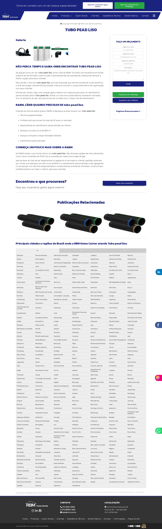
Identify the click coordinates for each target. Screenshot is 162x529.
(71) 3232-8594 (67, 507)
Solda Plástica (94, 519)
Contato (107, 519)
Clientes (60, 519)
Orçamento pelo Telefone (128, 100)
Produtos (35, 519)
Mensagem (128, 67)
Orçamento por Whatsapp (128, 94)
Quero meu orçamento (124, 183)
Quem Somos (48, 519)
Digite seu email (128, 54)
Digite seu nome (128, 47)
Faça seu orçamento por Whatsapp (129, 5)
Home (25, 519)
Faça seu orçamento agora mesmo (98, 5)
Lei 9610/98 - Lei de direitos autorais (36, 493)
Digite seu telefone (128, 61)
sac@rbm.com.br (68, 512)
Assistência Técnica (76, 519)
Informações (119, 519)
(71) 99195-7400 (67, 510)
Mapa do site (134, 519)
